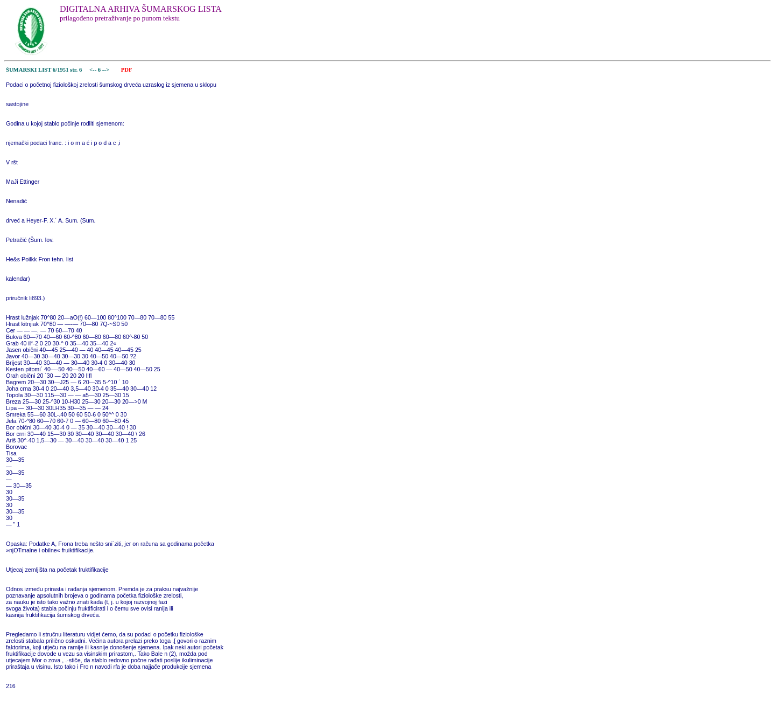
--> (106, 70)
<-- (93, 70)
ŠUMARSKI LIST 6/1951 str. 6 (44, 70)
